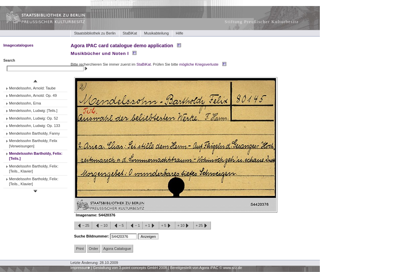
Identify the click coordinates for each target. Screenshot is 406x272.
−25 (83, 225)
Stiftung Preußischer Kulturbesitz (262, 21)
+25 (202, 225)
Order (93, 249)
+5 (167, 225)
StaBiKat (130, 33)
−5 (119, 225)
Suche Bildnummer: (92, 236)
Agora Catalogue (117, 249)
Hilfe (179, 33)
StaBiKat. (144, 64)
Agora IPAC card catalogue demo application (122, 45)
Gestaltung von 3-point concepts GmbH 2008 (130, 268)
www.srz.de (232, 268)
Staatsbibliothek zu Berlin (95, 33)
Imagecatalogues (18, 45)
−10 (101, 225)
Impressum (79, 268)
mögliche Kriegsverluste (199, 64)
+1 (151, 225)
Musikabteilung (156, 33)
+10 (184, 225)
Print (80, 249)
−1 (135, 225)
